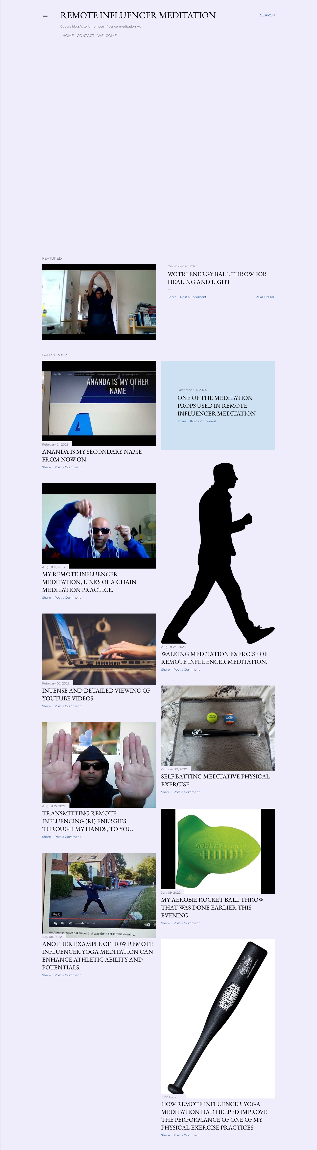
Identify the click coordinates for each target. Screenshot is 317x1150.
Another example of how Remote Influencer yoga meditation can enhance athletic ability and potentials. (97, 957)
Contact (83, 35)
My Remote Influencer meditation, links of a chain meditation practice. (89, 582)
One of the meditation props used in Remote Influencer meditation (217, 405)
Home (66, 35)
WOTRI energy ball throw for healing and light (217, 278)
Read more (265, 297)
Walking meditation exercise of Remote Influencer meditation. (214, 658)
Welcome (105, 35)
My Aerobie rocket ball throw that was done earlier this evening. (212, 908)
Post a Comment (193, 297)
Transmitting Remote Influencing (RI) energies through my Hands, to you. (87, 822)
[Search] (267, 15)
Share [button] (172, 297)
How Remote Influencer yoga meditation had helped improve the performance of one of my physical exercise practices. (214, 1116)
